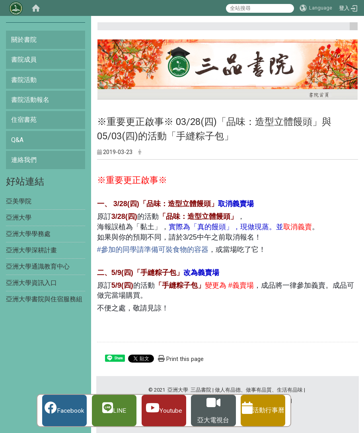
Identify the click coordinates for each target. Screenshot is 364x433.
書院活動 (24, 80)
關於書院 (24, 39)
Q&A (17, 140)
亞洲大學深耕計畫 (31, 250)
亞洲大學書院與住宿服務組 (44, 299)
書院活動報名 (30, 99)
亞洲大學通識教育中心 (38, 266)
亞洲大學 (18, 217)
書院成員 (24, 59)
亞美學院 (18, 201)
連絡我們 (24, 160)
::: (350, 30)
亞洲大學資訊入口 (31, 283)
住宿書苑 (24, 119)
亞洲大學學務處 (28, 234)
